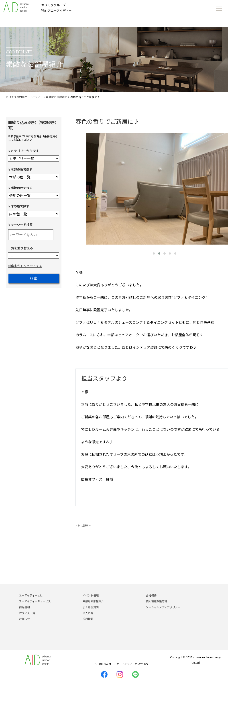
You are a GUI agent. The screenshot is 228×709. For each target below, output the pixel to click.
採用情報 (88, 625)
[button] (154, 253)
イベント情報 (91, 602)
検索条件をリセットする (25, 266)
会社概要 (151, 602)
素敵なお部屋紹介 (93, 608)
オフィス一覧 (27, 619)
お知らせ (24, 625)
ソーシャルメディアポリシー (163, 613)
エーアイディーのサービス (35, 608)
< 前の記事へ (83, 525)
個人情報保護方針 (156, 608)
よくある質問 (91, 613)
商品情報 (24, 613)
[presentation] (79, 188)
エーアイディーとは (31, 602)
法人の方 (88, 619)
